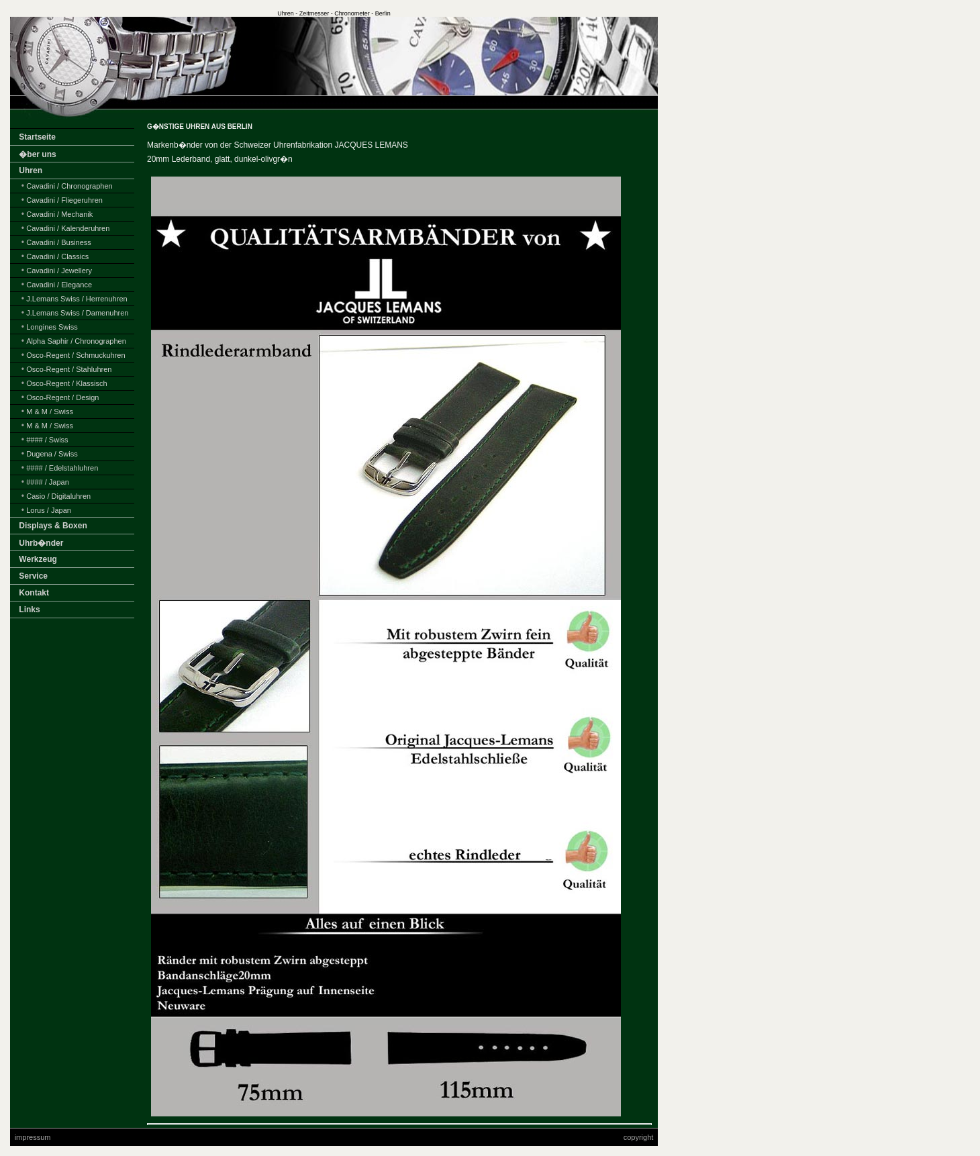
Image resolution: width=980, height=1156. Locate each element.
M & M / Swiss (49, 411)
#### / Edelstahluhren (62, 468)
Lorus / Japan (48, 510)
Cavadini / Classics (57, 256)
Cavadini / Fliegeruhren (64, 200)
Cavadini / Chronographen (69, 186)
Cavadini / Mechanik (59, 214)
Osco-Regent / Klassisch (66, 383)
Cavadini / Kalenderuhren (67, 228)
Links (29, 609)
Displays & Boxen (53, 525)
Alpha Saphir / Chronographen (76, 341)
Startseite (37, 137)
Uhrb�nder (41, 543)
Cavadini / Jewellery (59, 271)
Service (33, 576)
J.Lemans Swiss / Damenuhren (77, 313)
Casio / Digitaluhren (58, 496)
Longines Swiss (51, 327)
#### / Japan (47, 482)
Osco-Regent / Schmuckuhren (75, 355)
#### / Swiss (47, 440)
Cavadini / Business (58, 242)
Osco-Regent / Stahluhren (68, 369)
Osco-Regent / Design (62, 397)
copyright (639, 1137)
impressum (33, 1137)
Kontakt (34, 592)
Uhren (30, 170)
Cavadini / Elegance (59, 285)
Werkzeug (37, 559)
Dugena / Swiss (51, 454)
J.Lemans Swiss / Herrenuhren (76, 299)
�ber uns (37, 154)
